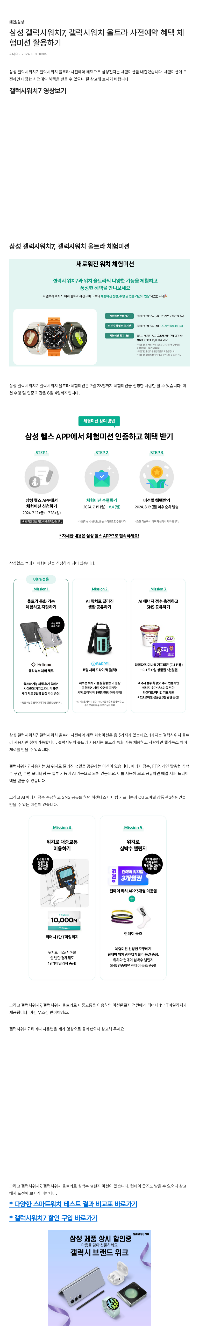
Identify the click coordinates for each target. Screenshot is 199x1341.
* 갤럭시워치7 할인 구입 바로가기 (53, 1218)
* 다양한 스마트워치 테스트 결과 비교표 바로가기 (73, 1204)
